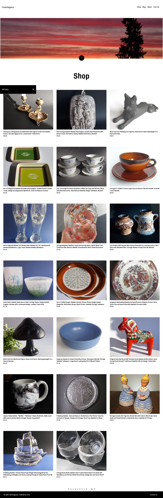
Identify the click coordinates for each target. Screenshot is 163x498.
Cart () (156, 7)
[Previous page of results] (68, 489)
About (149, 7)
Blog (144, 7)
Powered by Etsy (24, 494)
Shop (139, 7)
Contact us (153, 494)
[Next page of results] (94, 489)
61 (92, 489)
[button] (18, 89)
